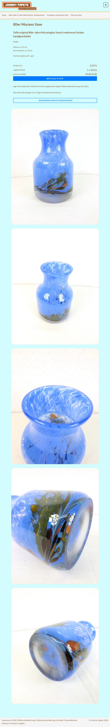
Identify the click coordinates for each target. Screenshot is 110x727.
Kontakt (59, 720)
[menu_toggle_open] (105, 4)
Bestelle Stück (55, 78)
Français (13, 723)
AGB (15, 720)
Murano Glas (76, 15)
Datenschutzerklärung (45, 720)
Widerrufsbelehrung (26, 720)
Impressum (6, 720)
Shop (4, 15)
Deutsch (5, 723)
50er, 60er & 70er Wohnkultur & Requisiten (27, 15)
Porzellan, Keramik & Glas (57, 15)
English (22, 723)
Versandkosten (23, 86)
